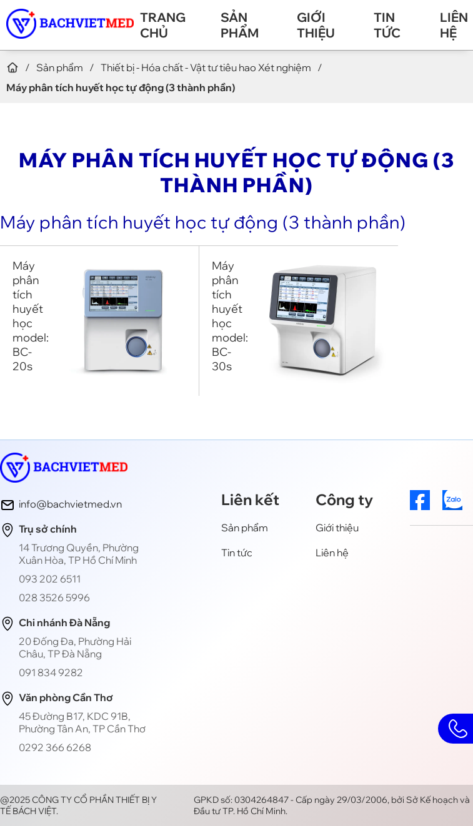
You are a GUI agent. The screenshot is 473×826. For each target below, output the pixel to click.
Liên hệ (454, 25)
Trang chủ (163, 25)
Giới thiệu (316, 25)
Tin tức (387, 25)
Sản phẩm (240, 25)
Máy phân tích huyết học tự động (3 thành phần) (203, 222)
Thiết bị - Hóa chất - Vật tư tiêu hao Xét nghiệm (206, 67)
